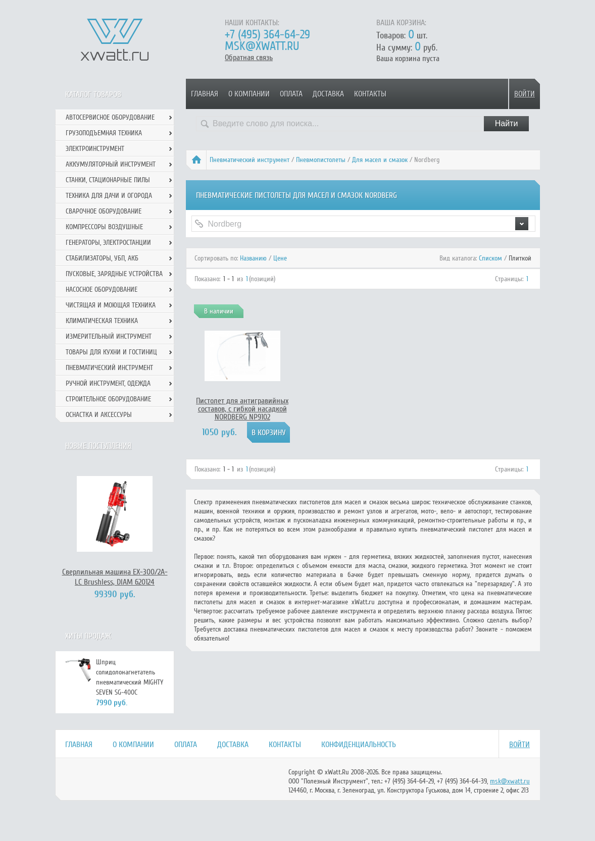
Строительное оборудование (108, 399)
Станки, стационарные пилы (108, 180)
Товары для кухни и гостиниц (111, 352)
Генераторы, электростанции (108, 242)
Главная (204, 94)
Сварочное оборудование (103, 211)
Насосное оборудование (101, 289)
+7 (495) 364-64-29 (267, 34)
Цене (280, 258)
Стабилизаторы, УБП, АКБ (102, 258)
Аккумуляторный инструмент (111, 164)
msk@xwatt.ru (262, 46)
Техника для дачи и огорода (109, 195)
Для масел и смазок (380, 159)
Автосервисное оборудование (110, 117)
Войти (524, 94)
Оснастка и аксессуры (99, 414)
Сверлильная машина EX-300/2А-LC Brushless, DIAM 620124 (115, 577)
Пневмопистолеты (320, 159)
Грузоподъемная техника (104, 133)
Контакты (370, 94)
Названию (253, 258)
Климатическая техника (102, 321)
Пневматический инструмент (249, 159)
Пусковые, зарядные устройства (114, 274)
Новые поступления (98, 446)
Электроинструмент (95, 148)
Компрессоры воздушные (104, 227)
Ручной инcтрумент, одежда (108, 383)
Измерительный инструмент (109, 336)
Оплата (291, 94)
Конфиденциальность (358, 745)
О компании (249, 94)
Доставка (328, 94)
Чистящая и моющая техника (111, 305)
